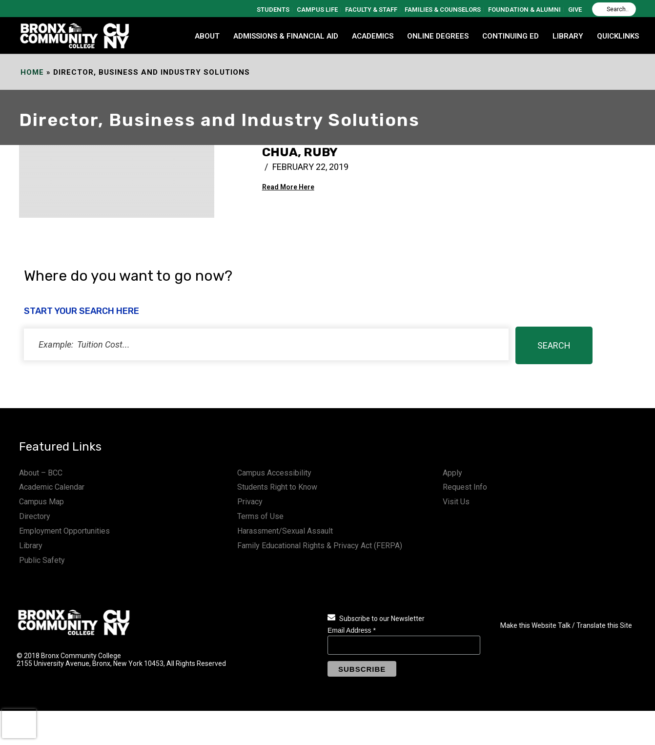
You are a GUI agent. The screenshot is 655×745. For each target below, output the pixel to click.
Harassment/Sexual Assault (285, 531)
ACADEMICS (372, 36)
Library (30, 545)
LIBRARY (568, 36)
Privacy (250, 501)
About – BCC (40, 472)
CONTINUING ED (510, 36)
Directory (34, 516)
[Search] (614, 9)
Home (32, 72)
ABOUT (207, 36)
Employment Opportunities (64, 531)
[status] (266, 344)
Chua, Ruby (300, 152)
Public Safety (42, 560)
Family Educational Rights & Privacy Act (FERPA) (319, 545)
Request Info (465, 487)
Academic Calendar (51, 487)
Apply (452, 472)
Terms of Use (260, 516)
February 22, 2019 (310, 167)
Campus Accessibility (274, 472)
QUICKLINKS (618, 36)
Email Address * (352, 630)
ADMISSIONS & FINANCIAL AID (285, 36)
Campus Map (41, 501)
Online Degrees (438, 36)
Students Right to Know (277, 487)
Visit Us (456, 501)
